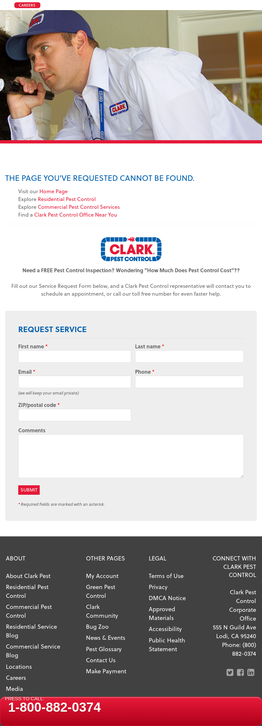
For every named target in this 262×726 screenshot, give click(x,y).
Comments (32, 430)
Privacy (158, 586)
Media (14, 688)
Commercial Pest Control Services (79, 206)
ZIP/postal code (39, 405)
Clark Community (102, 611)
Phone (145, 371)
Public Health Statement (167, 644)
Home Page (53, 191)
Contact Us (101, 659)
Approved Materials (162, 613)
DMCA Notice (167, 597)
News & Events (105, 637)
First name (33, 346)
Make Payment (106, 670)
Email (26, 371)
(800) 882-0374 (244, 649)
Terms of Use (166, 575)
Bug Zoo (97, 626)
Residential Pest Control (67, 199)
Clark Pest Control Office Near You (75, 214)
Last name (149, 346)
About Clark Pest (28, 575)
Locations (19, 666)
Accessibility (165, 628)
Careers (16, 677)
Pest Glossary (104, 648)
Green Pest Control (100, 591)
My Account (102, 575)
